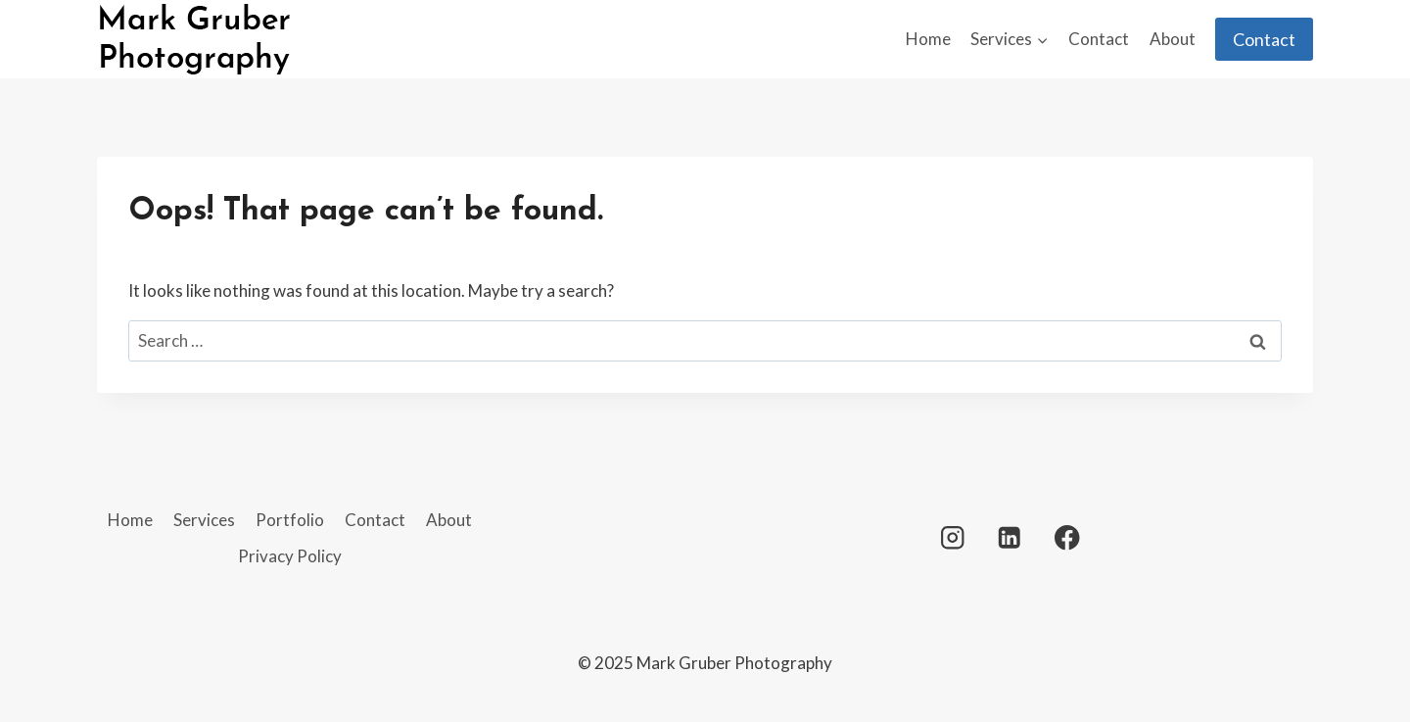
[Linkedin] (1010, 537)
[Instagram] (952, 537)
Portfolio (290, 519)
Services (204, 519)
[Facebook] (1067, 537)
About (1173, 38)
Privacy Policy (290, 556)
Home (928, 38)
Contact (1098, 38)
